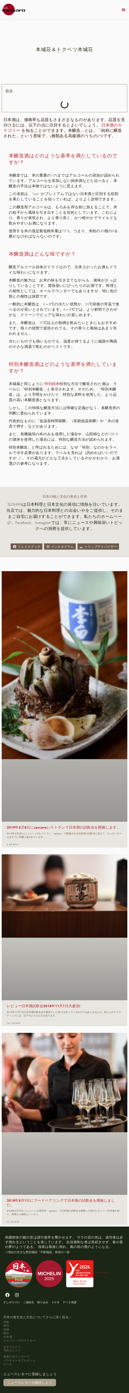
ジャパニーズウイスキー (19, 1340)
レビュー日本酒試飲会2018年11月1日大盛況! (43, 1005)
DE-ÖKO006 (102, 1272)
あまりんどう (12, 1347)
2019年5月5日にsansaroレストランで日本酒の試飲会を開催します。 (63, 827)
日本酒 (7, 1337)
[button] (123, 9)
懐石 (6, 1333)
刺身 (6, 1329)
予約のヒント (12, 1350)
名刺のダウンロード (16, 1356)
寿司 (6, 1326)
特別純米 (51, 383)
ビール (7, 1364)
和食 (6, 1322)
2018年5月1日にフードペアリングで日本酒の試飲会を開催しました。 (61, 1202)
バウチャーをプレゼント (19, 1360)
